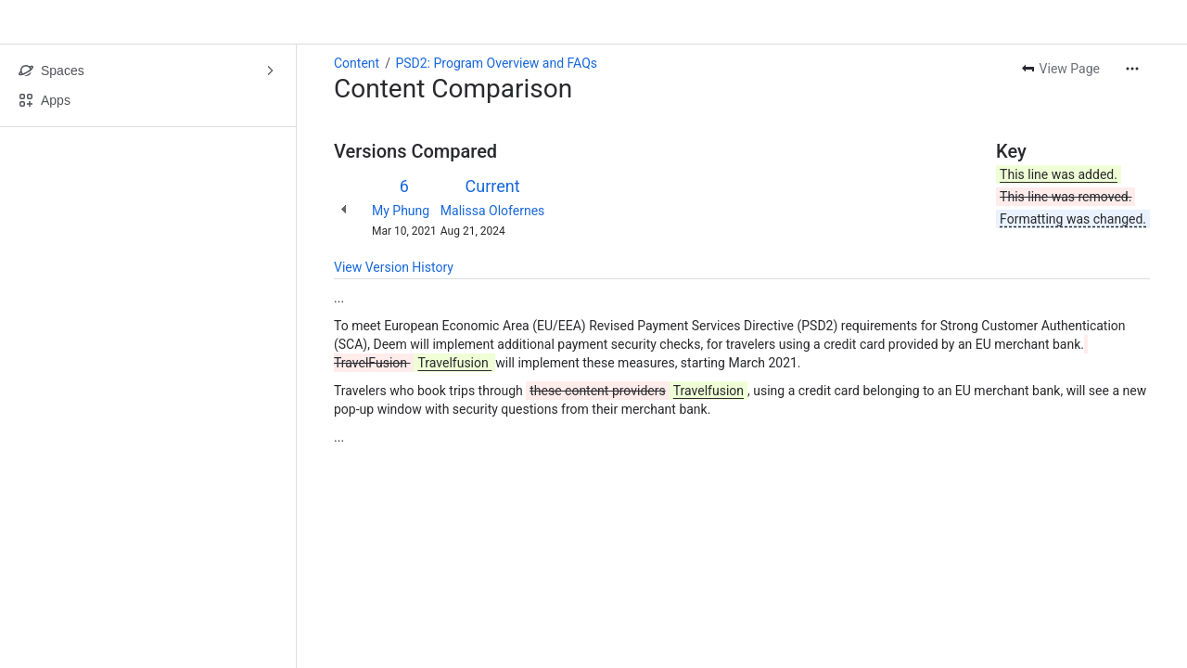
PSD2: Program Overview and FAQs (496, 63)
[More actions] (1132, 69)
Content (356, 63)
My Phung (400, 210)
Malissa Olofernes (492, 210)
